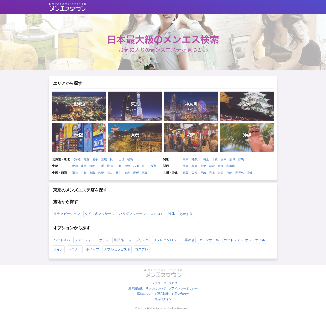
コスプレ (142, 253)
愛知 (75, 167)
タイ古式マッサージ (100, 217)
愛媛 (137, 174)
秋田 (113, 161)
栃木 (223, 161)
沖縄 (250, 174)
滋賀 (212, 167)
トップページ (157, 287)
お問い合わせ (180, 298)
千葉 (215, 161)
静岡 (93, 167)
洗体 (172, 217)
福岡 (186, 174)
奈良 (221, 167)
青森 (87, 161)
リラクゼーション (67, 217)
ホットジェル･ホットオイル (245, 243)
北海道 (77, 161)
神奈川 (195, 161)
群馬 (241, 161)
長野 (128, 167)
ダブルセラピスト (117, 253)
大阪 (186, 167)
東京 (186, 161)
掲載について (145, 298)
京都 (203, 167)
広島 (84, 174)
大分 (221, 174)
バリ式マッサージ (133, 217)
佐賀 (194, 174)
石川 (137, 167)
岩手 (96, 161)
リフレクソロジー (167, 243)
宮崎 (229, 174)
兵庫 (194, 167)
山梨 (119, 167)
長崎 (203, 174)
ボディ (105, 243)
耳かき (190, 243)
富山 (145, 167)
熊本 (212, 174)
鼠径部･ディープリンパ (131, 243)
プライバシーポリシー (183, 293)
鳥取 (93, 174)
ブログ (173, 287)
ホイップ (93, 253)
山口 (110, 174)
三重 (102, 167)
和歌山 (230, 167)
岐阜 (84, 167)
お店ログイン (163, 303)
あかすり (186, 217)
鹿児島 (239, 174)
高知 (145, 174)
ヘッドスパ (62, 243)
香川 (119, 174)
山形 (122, 161)
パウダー (75, 253)
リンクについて (156, 293)
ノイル (59, 253)
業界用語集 (135, 293)
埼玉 (206, 161)
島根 (102, 174)
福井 (154, 167)
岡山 (75, 174)
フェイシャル (85, 243)
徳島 (128, 174)
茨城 (232, 161)
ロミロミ (157, 217)
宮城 (104, 161)
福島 (131, 161)
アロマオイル (210, 243)
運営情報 (163, 298)
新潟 (110, 167)
